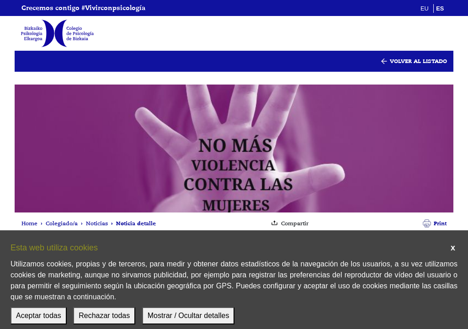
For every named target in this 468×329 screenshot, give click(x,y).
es (440, 8)
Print (440, 223)
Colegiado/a (62, 223)
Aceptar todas (38, 315)
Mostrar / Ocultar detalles (188, 315)
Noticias (97, 223)
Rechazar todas (104, 315)
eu (424, 8)
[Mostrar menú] (440, 33)
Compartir (294, 223)
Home (29, 223)
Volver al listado (418, 61)
